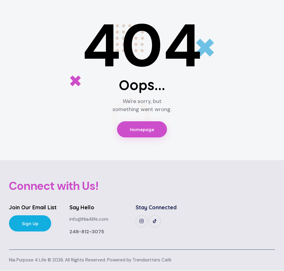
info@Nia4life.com (88, 220)
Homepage (142, 129)
